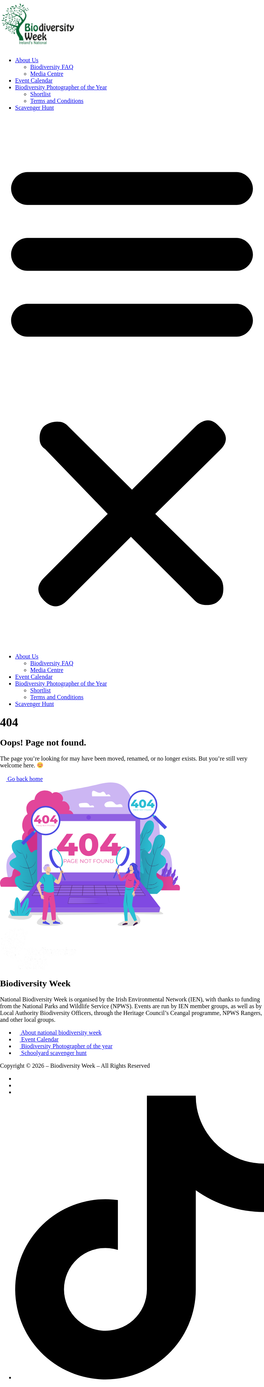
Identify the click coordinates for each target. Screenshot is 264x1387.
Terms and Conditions (56, 101)
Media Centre (46, 73)
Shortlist (40, 94)
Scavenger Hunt (34, 107)
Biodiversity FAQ (51, 67)
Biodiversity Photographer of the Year (61, 87)
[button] (132, 382)
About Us (27, 60)
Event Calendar (33, 80)
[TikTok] (139, 1377)
